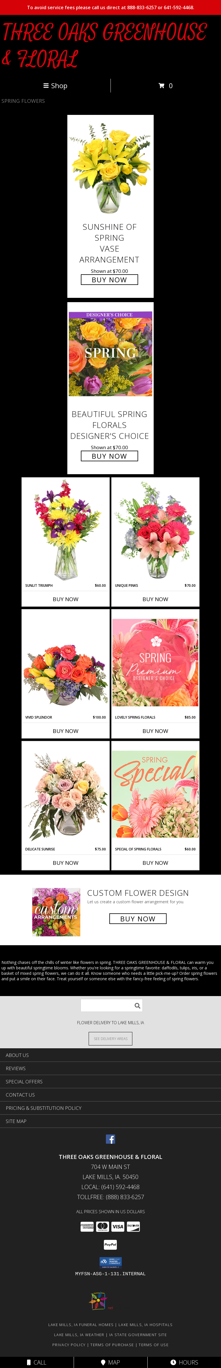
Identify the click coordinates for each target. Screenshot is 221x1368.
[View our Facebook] (110, 1142)
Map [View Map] (110, 1362)
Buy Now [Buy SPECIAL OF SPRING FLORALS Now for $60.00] (155, 863)
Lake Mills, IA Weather (79, 1334)
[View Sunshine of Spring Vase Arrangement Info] (110, 166)
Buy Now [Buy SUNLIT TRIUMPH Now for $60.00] (66, 599)
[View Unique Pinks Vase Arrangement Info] (155, 530)
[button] (111, 1263)
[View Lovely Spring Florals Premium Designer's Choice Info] (155, 662)
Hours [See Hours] (184, 1362)
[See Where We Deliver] (110, 1038)
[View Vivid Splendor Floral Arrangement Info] (65, 662)
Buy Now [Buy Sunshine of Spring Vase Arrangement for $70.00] (109, 279)
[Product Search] (112, 1005)
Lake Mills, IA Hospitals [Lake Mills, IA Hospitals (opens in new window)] (146, 1324)
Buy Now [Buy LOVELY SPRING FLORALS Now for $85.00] (155, 731)
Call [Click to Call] (36, 1362)
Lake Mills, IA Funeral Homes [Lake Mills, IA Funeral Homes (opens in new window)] (81, 1324)
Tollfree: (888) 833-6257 (110, 1197)
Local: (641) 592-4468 (110, 1187)
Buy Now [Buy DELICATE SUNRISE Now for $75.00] (66, 863)
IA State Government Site (138, 1334)
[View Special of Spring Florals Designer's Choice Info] (155, 794)
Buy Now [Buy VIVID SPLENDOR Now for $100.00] (66, 731)
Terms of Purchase (112, 1344)
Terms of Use (154, 1344)
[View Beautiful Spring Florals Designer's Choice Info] (110, 354)
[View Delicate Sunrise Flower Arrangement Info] (65, 794)
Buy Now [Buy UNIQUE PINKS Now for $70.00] (155, 599)
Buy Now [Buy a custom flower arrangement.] (138, 918)
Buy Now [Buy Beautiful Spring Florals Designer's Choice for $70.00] (109, 456)
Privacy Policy (68, 1344)
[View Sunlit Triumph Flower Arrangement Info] (65, 530)
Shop (55, 85)
